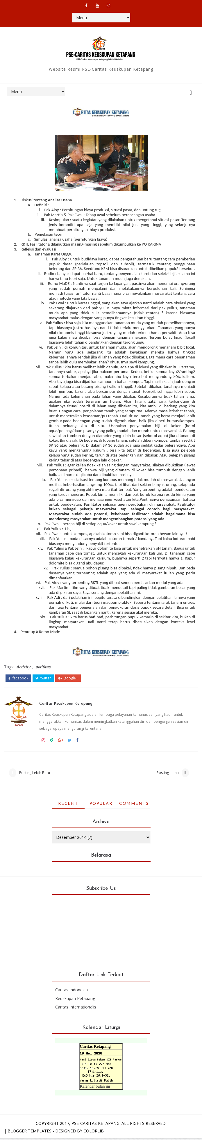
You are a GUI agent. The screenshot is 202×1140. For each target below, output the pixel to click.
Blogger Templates (29, 1132)
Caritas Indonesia (71, 992)
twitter (43, 676)
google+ (68, 676)
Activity (23, 666)
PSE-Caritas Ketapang (95, 1125)
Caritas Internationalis (75, 1009)
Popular (101, 805)
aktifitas (43, 666)
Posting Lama (168, 772)
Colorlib (93, 1132)
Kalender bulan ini (95, 1088)
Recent (68, 805)
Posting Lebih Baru (34, 772)
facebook (18, 676)
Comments (134, 805)
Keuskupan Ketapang (75, 1000)
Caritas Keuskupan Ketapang (74, 698)
